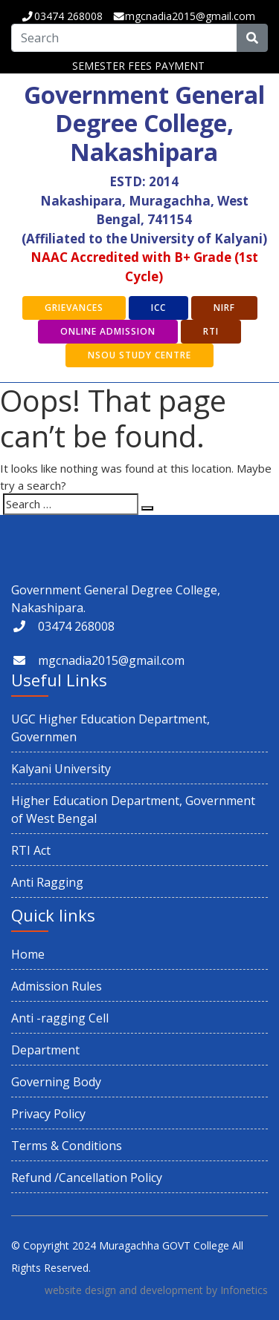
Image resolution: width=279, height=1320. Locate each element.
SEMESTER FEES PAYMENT (138, 66)
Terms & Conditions (66, 1145)
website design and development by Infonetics (156, 1290)
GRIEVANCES (74, 307)
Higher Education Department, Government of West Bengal (133, 809)
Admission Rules (56, 986)
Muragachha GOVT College (164, 1245)
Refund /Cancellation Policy (86, 1177)
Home (28, 954)
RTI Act (31, 850)
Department (45, 1050)
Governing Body (56, 1082)
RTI (211, 331)
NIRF (224, 307)
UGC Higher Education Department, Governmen (110, 728)
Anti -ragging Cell (60, 1018)
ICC (158, 307)
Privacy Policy (48, 1114)
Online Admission (107, 331)
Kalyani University (61, 769)
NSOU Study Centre (139, 355)
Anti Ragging (47, 882)
